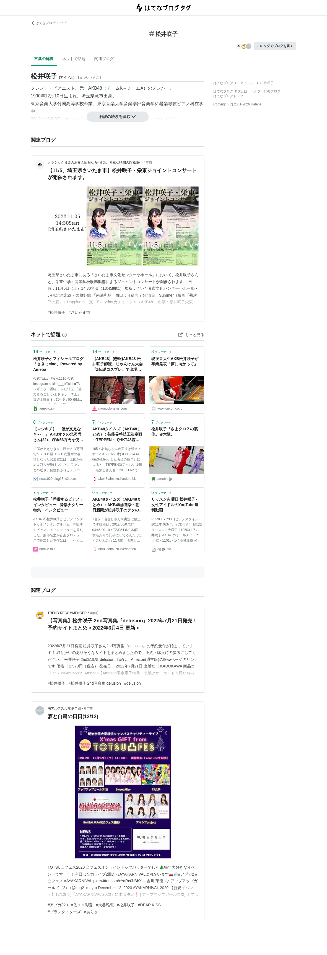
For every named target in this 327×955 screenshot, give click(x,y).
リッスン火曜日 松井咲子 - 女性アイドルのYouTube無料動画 (174, 504)
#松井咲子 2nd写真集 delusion (95, 683)
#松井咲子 (56, 312)
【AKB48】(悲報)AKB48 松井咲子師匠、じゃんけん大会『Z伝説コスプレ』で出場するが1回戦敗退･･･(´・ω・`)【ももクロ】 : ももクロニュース (117, 364)
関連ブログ (104, 58)
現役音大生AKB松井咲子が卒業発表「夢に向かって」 (174, 361)
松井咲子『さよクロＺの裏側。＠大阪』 (174, 432)
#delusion (132, 683)
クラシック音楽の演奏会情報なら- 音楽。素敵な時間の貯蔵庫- (94, 162)
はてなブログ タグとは (230, 91)
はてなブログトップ (228, 96)
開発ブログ (272, 91)
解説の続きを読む (117, 116)
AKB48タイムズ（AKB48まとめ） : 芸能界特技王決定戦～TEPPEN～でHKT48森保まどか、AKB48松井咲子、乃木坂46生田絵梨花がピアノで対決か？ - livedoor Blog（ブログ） (117, 435)
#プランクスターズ (64, 912)
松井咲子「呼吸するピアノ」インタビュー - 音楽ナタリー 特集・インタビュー (58, 504)
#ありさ (91, 912)
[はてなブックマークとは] (64, 334)
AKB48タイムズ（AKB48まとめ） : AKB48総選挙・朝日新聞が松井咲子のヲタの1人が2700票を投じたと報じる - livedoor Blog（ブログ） (116, 505)
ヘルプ (256, 91)
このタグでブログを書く (275, 46)
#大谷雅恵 (105, 905)
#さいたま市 (79, 312)
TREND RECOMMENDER (67, 613)
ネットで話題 (73, 58)
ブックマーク (44, 351)
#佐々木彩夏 (82, 905)
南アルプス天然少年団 (64, 708)
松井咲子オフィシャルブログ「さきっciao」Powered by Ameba (58, 364)
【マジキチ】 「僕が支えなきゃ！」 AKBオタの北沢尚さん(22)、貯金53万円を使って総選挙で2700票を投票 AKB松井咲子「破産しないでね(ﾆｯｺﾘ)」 (58, 435)
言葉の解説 (43, 58)
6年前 (88, 708)
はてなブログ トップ (48, 23)
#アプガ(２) (58, 905)
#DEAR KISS (149, 905)
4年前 (148, 162)
